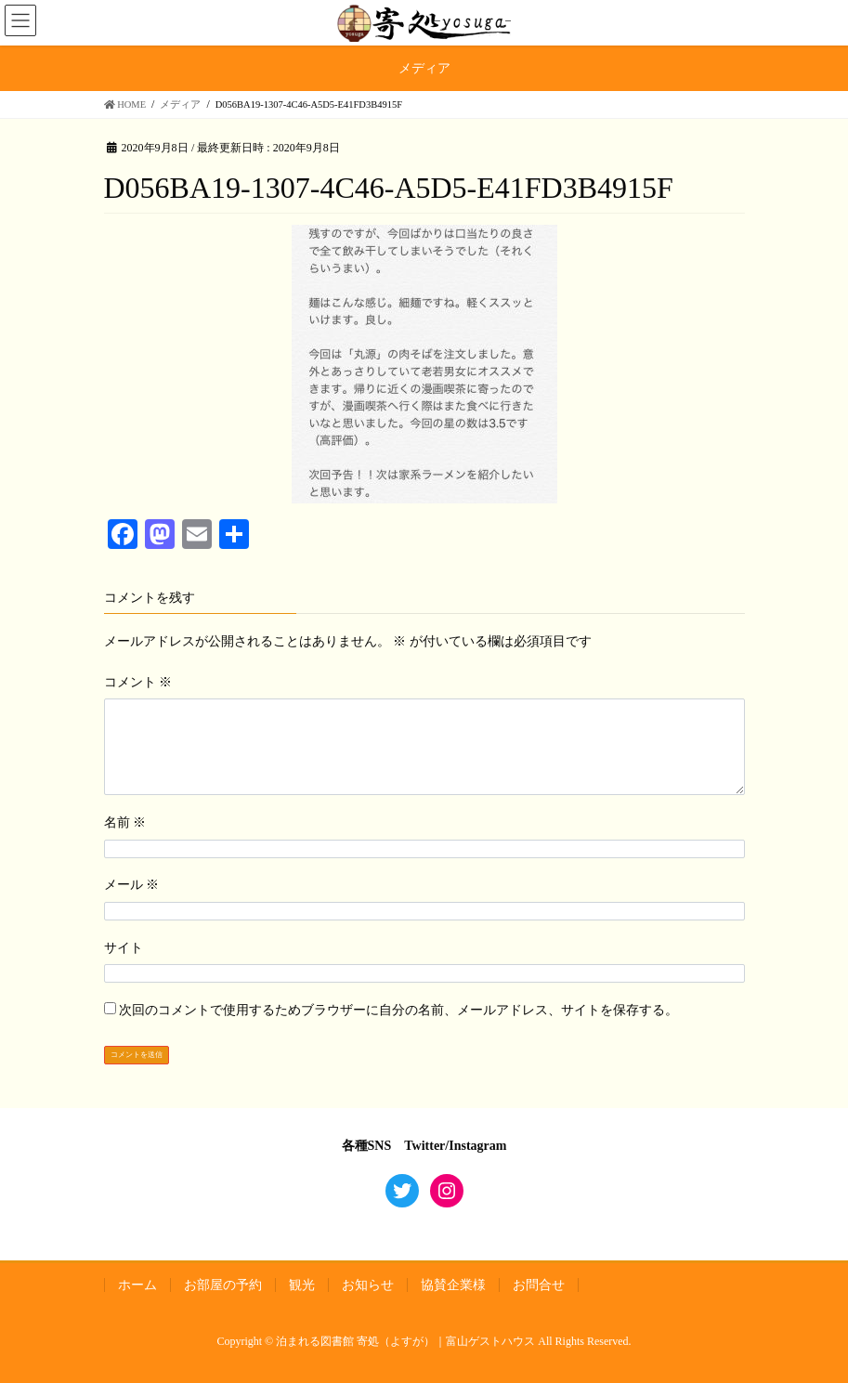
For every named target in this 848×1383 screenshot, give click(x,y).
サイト (123, 948)
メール (132, 885)
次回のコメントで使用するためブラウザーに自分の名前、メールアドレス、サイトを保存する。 (398, 1010)
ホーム (137, 1285)
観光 (302, 1285)
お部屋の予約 (223, 1285)
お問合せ (539, 1285)
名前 (125, 822)
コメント (138, 682)
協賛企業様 (453, 1285)
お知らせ (368, 1285)
